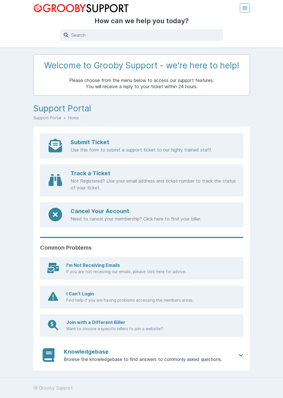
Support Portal (47, 117)
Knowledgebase (86, 351)
